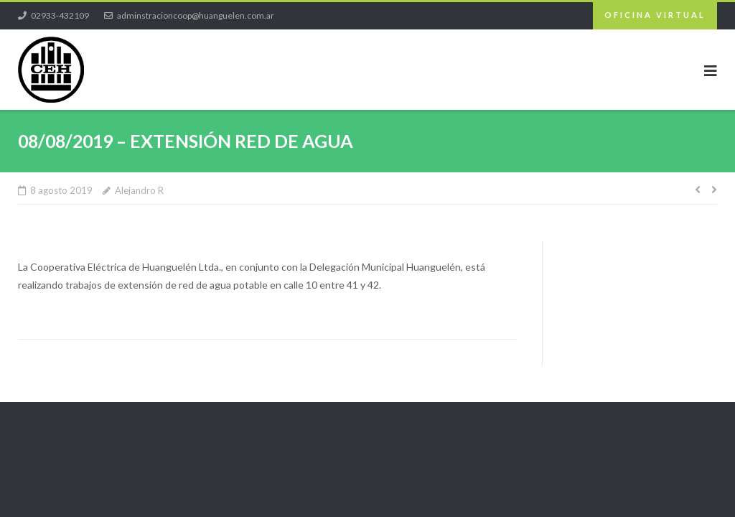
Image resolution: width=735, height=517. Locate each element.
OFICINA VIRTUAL (655, 14)
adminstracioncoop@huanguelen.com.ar (195, 15)
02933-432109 (60, 15)
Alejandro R (139, 190)
